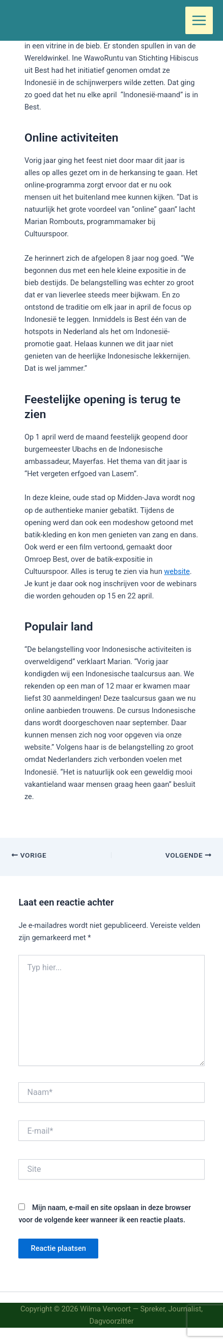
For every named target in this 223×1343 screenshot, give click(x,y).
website (176, 571)
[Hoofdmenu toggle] (199, 20)
